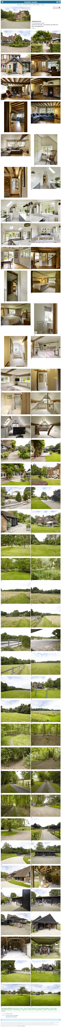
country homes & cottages (43, 1008)
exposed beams (17, 1009)
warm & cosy (31, 1009)
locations (19, 4)
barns (21, 1008)
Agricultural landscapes (11, 1016)
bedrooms (50, 1009)
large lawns (24, 1009)
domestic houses (27, 4)
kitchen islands (38, 1009)
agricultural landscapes (6, 1009)
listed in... (34, 28)
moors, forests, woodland (30, 1008)
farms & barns (36, 4)
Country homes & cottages (12, 1015)
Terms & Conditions (21, 1026)
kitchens (45, 1009)
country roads (53, 1008)
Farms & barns (9, 1013)
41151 (42, 4)
